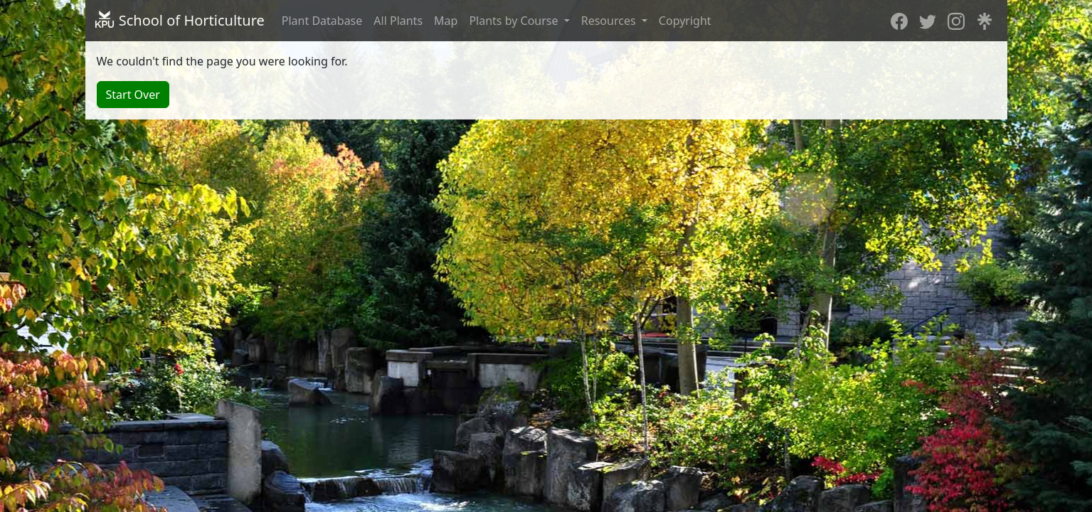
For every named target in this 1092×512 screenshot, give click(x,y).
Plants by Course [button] (515, 20)
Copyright (685, 20)
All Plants (398, 20)
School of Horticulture (179, 20)
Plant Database (322, 20)
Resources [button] (610, 20)
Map (445, 20)
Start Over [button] (133, 94)
